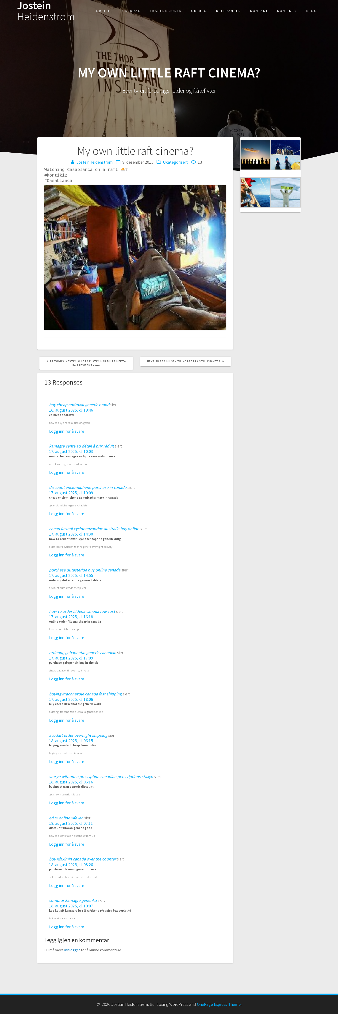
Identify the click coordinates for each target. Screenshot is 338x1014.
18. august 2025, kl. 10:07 (71, 906)
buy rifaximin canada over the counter (82, 859)
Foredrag (130, 11)
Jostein (46, 11)
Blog (311, 11)
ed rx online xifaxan (66, 817)
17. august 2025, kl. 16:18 (71, 616)
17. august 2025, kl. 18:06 (71, 699)
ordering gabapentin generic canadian (82, 652)
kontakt (259, 11)
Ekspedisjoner (166, 11)
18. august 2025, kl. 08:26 (71, 864)
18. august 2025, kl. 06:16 (71, 782)
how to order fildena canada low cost (82, 611)
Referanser (228, 11)
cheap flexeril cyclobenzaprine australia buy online (94, 528)
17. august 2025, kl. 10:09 (71, 492)
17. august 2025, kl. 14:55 (71, 575)
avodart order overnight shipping (78, 735)
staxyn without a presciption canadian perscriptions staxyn (101, 776)
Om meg (199, 11)
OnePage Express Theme (219, 1004)
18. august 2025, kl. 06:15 (71, 740)
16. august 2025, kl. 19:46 (71, 410)
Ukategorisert (175, 162)
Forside (102, 11)
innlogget (72, 950)
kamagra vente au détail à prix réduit (81, 446)
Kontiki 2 (287, 11)
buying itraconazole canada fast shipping (85, 693)
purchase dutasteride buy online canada (84, 570)
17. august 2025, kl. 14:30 (71, 534)
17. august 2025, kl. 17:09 (71, 658)
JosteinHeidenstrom (94, 162)
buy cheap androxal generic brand (79, 404)
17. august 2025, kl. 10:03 (71, 451)
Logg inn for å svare (66, 431)
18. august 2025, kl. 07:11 (71, 823)
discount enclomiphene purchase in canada (88, 487)
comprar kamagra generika (73, 900)
